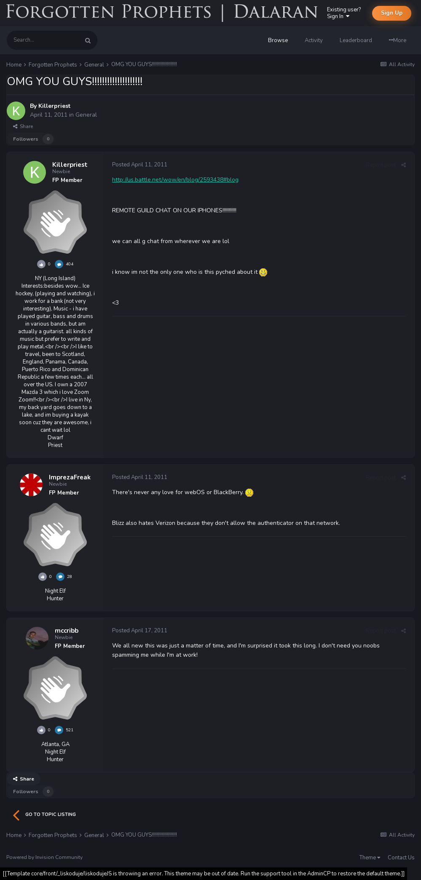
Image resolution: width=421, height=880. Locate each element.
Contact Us (401, 857)
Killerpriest (54, 106)
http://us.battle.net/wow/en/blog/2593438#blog (175, 180)
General (86, 115)
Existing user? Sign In (344, 13)
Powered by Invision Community (44, 857)
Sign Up (391, 13)
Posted (139, 165)
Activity (314, 40)
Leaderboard (356, 40)
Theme (369, 857)
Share (23, 126)
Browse (278, 40)
